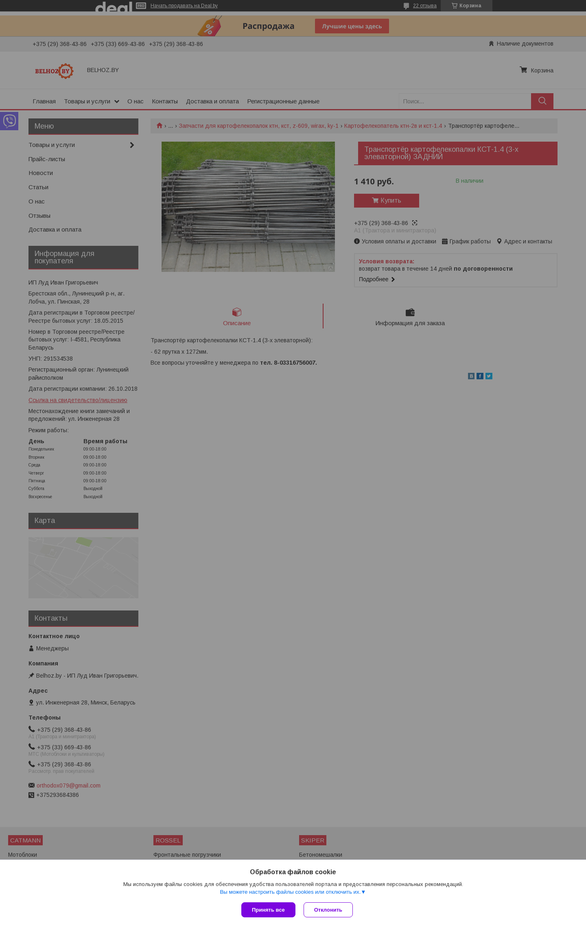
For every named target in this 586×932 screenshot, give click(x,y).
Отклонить (328, 910)
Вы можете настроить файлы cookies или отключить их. (290, 892)
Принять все (268, 910)
